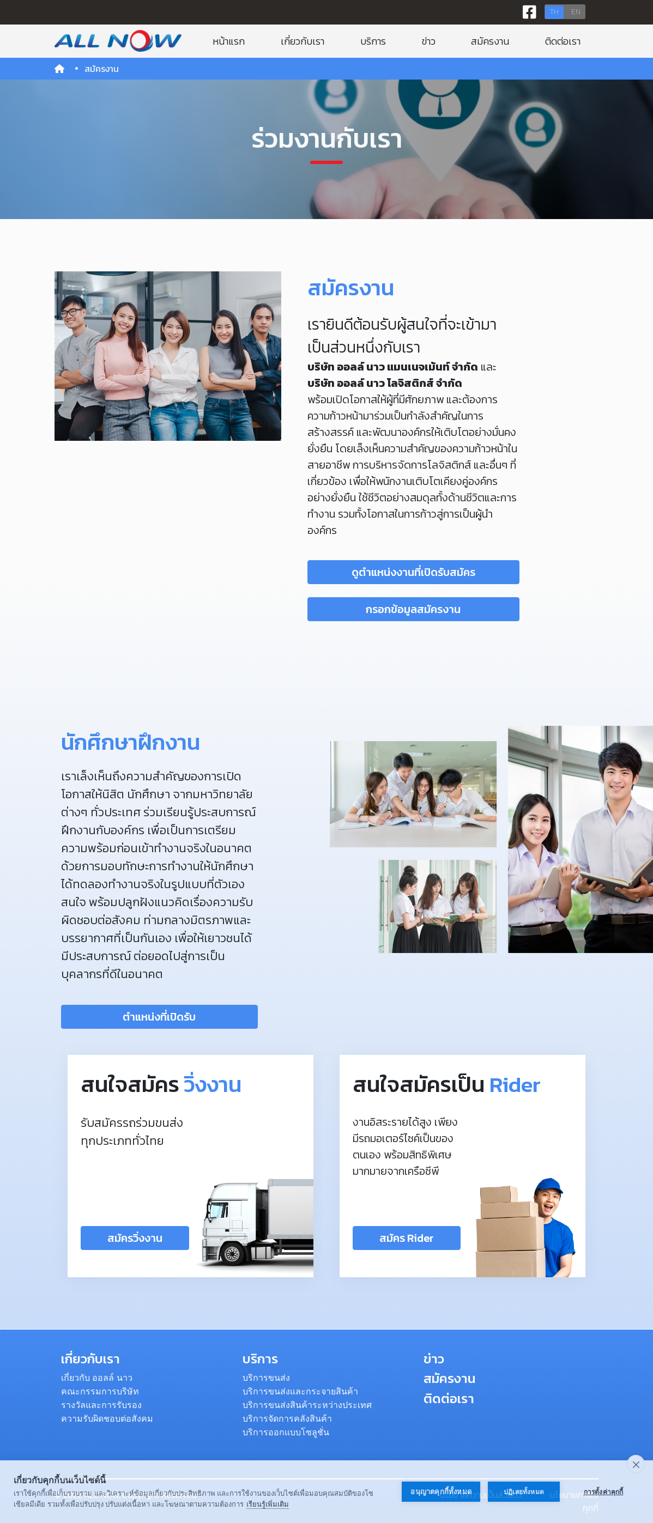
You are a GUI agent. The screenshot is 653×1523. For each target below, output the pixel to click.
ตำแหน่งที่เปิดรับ (159, 1017)
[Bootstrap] (118, 41)
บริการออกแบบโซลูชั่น (286, 1432)
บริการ (373, 41)
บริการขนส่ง (266, 1377)
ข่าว (429, 41)
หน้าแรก (229, 41)
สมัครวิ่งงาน (134, 1238)
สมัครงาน (490, 41)
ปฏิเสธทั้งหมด (524, 1492)
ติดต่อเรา (563, 41)
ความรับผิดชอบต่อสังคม (107, 1418)
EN (576, 11)
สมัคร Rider (406, 1238)
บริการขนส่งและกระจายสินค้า (300, 1391)
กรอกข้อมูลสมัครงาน (413, 609)
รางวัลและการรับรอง (101, 1405)
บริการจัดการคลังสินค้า (287, 1418)
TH (554, 11)
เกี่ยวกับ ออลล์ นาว (96, 1377)
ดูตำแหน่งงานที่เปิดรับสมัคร (413, 572)
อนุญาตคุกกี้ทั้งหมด (440, 1492)
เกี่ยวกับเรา (302, 41)
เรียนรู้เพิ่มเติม (267, 1504)
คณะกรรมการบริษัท (100, 1391)
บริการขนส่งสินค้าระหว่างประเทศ (307, 1405)
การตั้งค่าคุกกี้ (604, 1492)
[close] (636, 1464)
